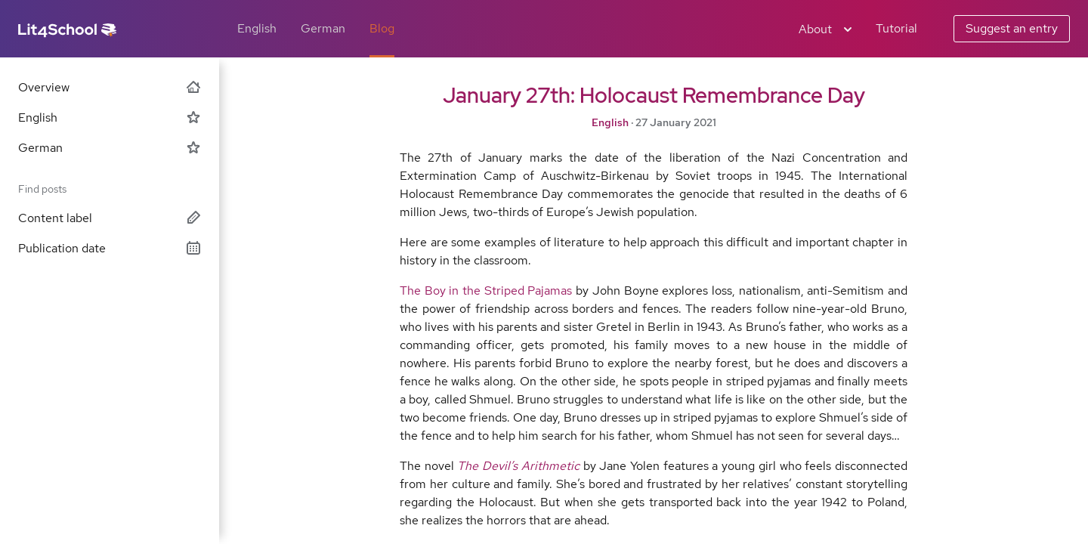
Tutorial (896, 28)
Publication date (109, 248)
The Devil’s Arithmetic (518, 466)
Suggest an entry (1012, 28)
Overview (109, 87)
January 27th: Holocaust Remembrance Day (654, 95)
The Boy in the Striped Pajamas (486, 290)
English (257, 28)
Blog (381, 28)
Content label (109, 218)
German (323, 28)
